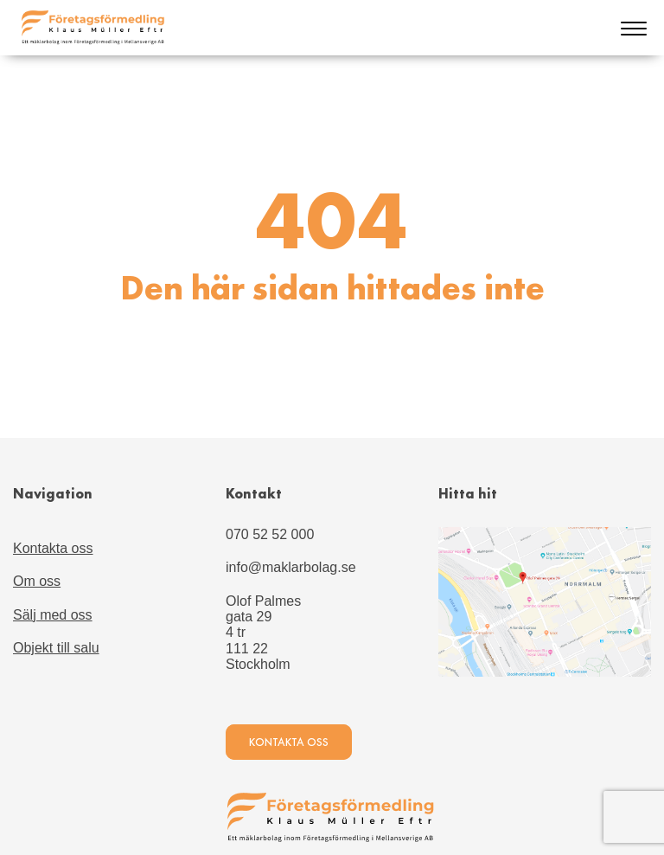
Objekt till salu (56, 647)
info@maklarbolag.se (291, 567)
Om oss (37, 581)
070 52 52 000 (270, 534)
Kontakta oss (53, 548)
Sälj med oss (53, 615)
